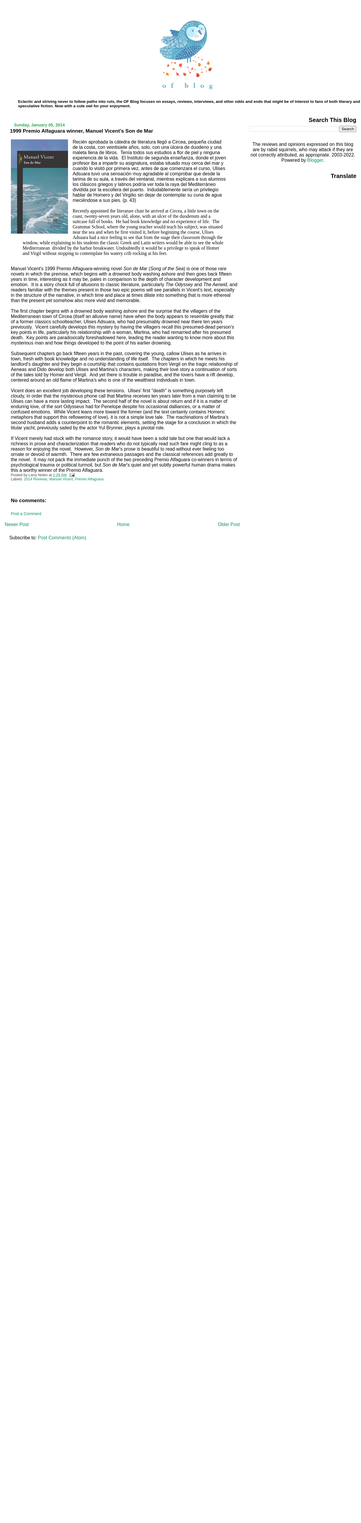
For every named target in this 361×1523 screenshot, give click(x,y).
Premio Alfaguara (89, 479)
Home (123, 524)
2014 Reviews (35, 479)
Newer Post (17, 524)
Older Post (229, 524)
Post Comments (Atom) (62, 537)
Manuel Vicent (61, 479)
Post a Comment (26, 513)
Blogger (315, 160)
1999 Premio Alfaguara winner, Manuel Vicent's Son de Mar (81, 131)
